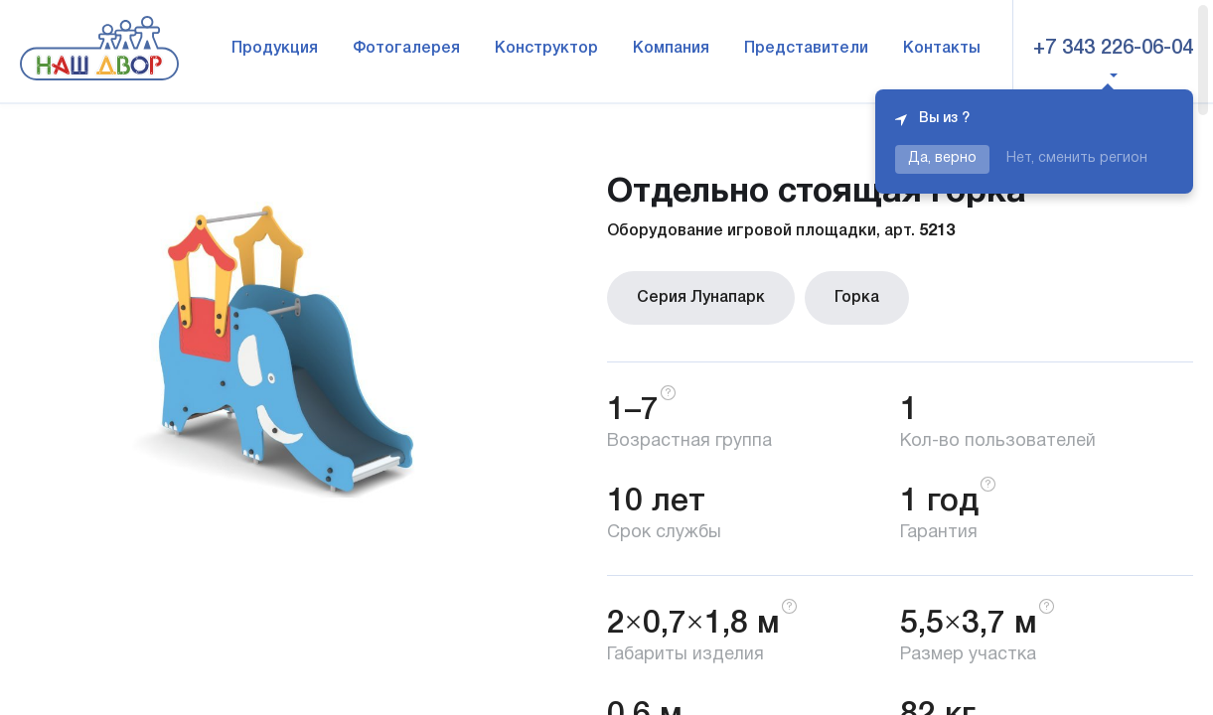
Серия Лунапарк (701, 298)
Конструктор (546, 49)
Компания (671, 49)
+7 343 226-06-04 (1113, 49)
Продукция (274, 49)
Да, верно (942, 158)
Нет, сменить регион (1076, 158)
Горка (856, 298)
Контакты (942, 49)
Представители (806, 49)
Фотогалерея (406, 49)
